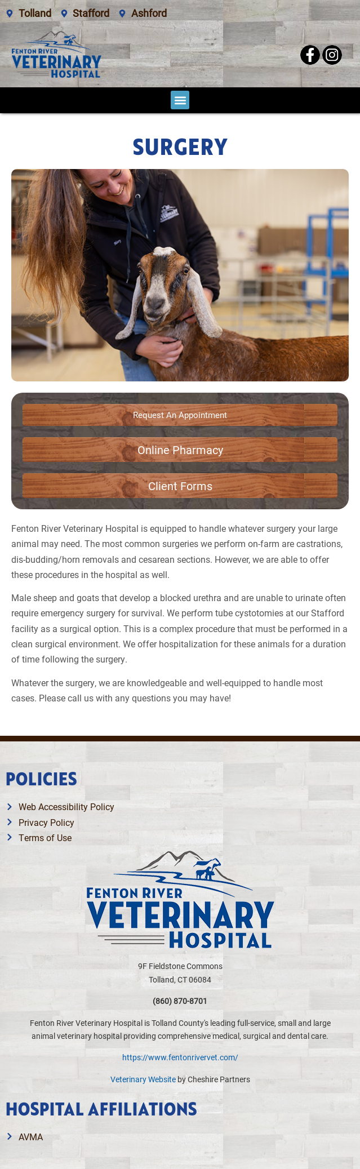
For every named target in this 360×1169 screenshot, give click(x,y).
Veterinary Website (143, 1079)
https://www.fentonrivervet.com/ (180, 1057)
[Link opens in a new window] (180, 449)
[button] (180, 100)
